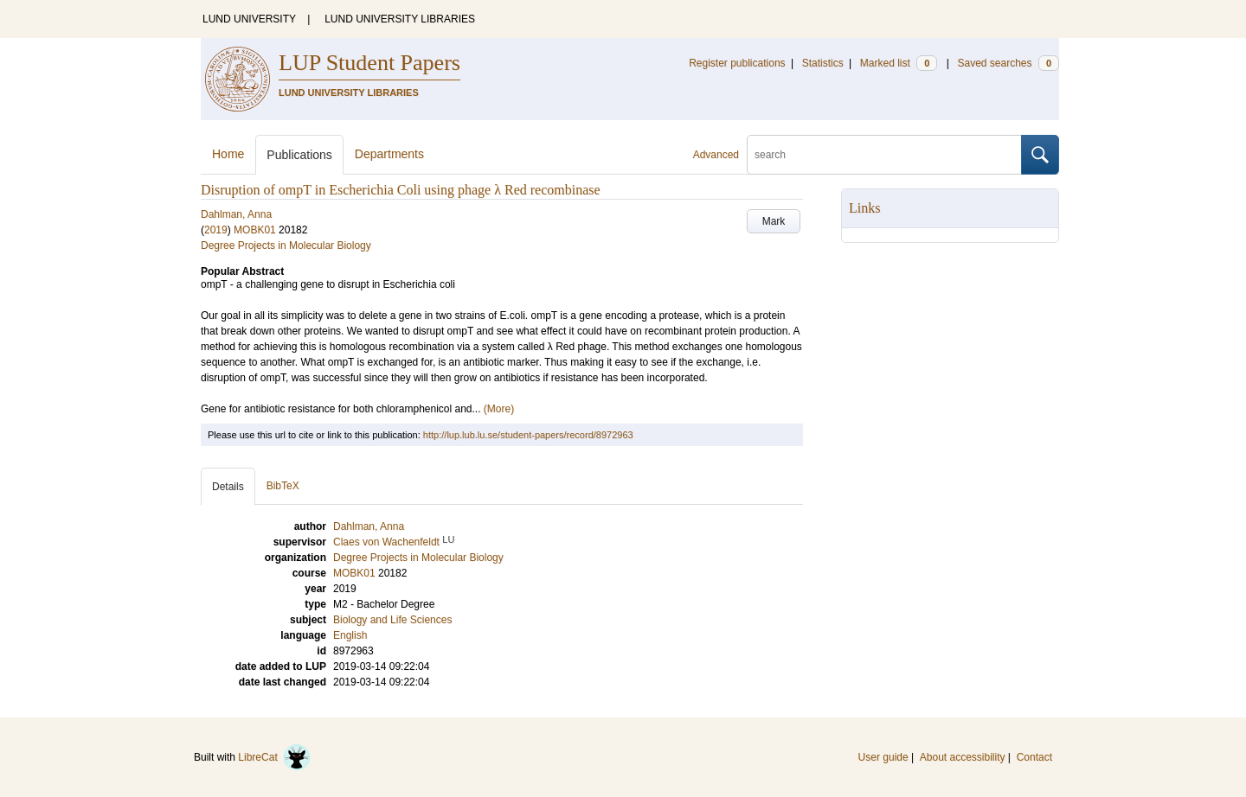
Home (228, 154)
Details (228, 487)
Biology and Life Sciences (392, 620)
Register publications (737, 63)
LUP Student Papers (369, 62)
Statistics (823, 63)
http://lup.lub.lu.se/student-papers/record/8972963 (528, 435)
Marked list (898, 63)
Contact (1034, 757)
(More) (499, 409)
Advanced (716, 155)
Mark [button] (774, 221)
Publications (299, 155)
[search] (884, 155)
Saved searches (1008, 63)
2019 (216, 230)
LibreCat (274, 757)
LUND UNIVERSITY (249, 19)
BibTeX (283, 486)
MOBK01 (255, 230)
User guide (883, 757)
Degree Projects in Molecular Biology (286, 245)
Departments (389, 154)
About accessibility (962, 757)
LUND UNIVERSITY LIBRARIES (399, 19)
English (350, 635)
